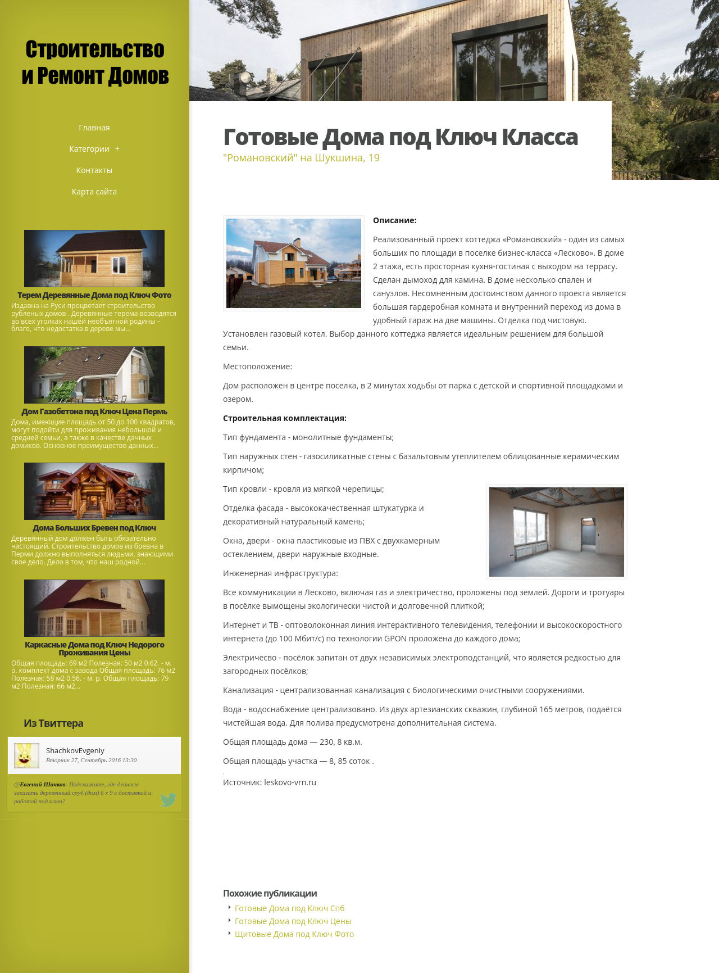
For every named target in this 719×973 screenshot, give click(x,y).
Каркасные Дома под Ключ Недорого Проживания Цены (94, 648)
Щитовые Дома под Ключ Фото (294, 934)
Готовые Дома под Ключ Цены (293, 921)
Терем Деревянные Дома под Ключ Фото (94, 294)
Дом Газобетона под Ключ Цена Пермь (94, 411)
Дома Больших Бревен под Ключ (94, 527)
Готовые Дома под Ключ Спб (290, 908)
